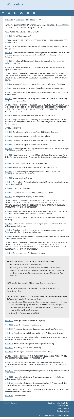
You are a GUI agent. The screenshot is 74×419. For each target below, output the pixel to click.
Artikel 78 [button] (8, 115)
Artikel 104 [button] (9, 337)
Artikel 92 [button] (8, 192)
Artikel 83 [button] (8, 144)
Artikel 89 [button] (8, 178)
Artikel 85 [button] (8, 155)
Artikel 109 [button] (9, 370)
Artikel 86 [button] (8, 163)
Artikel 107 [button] (9, 351)
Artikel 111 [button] (9, 383)
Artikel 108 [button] (9, 362)
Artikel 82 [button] (8, 140)
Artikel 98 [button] (8, 236)
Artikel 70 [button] (8, 46)
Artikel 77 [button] (8, 98)
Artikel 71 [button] (8, 52)
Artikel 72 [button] (8, 61)
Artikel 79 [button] (8, 119)
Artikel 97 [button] (8, 230)
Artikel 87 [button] (8, 167)
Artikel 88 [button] (8, 171)
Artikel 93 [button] (8, 196)
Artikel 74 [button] (8, 84)
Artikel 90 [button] (8, 182)
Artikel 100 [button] (9, 320)
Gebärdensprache (63, 411)
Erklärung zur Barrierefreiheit (58, 403)
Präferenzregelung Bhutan (25, 19)
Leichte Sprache (63, 408)
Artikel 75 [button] (8, 88)
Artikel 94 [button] (8, 211)
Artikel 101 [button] (9, 324)
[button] (3, 13)
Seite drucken (10, 403)
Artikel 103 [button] (9, 333)
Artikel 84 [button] (8, 148)
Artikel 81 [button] (8, 136)
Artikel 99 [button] (8, 253)
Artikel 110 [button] (9, 377)
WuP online (15, 4)
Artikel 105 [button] (9, 343)
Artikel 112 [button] (9, 395)
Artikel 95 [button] (8, 217)
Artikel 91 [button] (8, 188)
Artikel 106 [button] (9, 347)
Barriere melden (63, 405)
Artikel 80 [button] (8, 132)
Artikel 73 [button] (8, 67)
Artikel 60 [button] (8, 36)
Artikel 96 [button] (8, 223)
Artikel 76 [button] (8, 92)
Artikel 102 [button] (9, 329)
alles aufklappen (63, 24)
